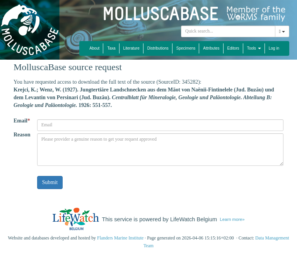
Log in (274, 48)
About (94, 48)
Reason (22, 135)
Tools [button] (254, 48)
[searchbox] (228, 31)
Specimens (185, 48)
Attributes (211, 48)
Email (22, 121)
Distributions (158, 48)
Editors (233, 48)
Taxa (111, 48)
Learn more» (232, 219)
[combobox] (228, 31)
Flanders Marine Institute (120, 238)
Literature (131, 48)
